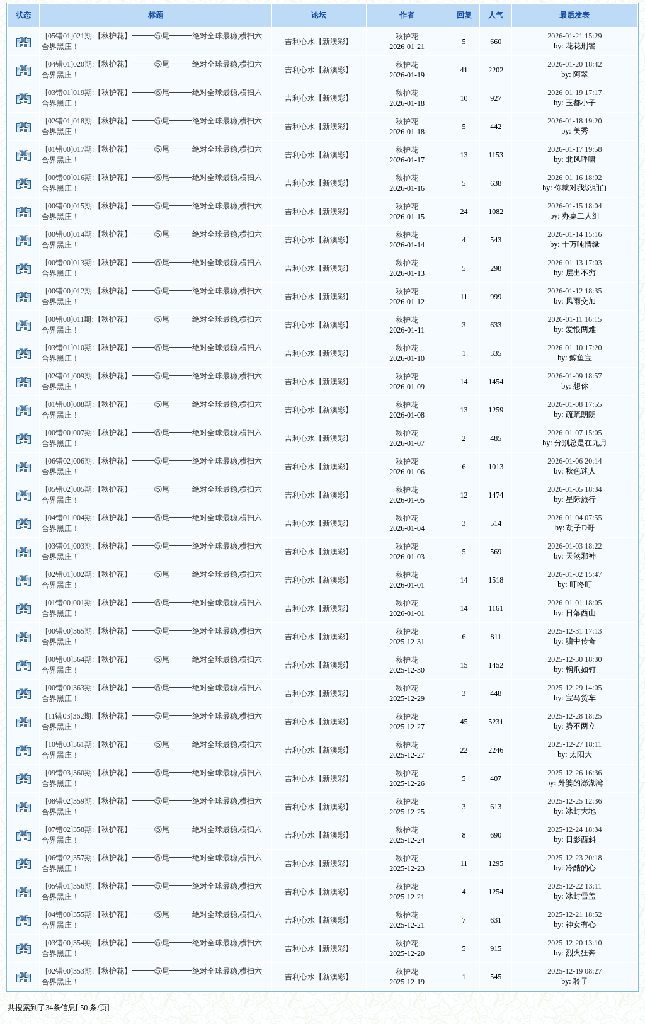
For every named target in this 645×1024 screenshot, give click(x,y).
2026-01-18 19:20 (574, 121)
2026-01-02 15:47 (574, 574)
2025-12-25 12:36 (574, 801)
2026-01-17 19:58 (574, 149)
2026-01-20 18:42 (574, 64)
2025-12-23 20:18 (574, 857)
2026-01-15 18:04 (574, 206)
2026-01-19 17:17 (574, 92)
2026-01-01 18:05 (574, 602)
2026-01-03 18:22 (574, 546)
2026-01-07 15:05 (574, 432)
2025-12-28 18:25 (574, 716)
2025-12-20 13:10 (574, 942)
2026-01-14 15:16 (574, 234)
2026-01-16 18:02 (574, 177)
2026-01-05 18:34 (574, 489)
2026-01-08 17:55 (574, 404)
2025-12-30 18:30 (574, 659)
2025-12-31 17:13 (574, 631)
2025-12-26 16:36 (574, 772)
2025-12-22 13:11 (574, 886)
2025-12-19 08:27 (574, 971)
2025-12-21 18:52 (574, 914)
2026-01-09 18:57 (574, 376)
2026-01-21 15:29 (574, 35)
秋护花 (407, 36)
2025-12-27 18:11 (574, 744)
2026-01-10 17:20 (574, 347)
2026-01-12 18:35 (574, 291)
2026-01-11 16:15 (574, 319)
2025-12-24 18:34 (574, 829)
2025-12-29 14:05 (574, 687)
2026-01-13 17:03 (574, 262)
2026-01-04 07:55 (574, 517)
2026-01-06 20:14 (574, 461)
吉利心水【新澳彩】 (319, 41)
